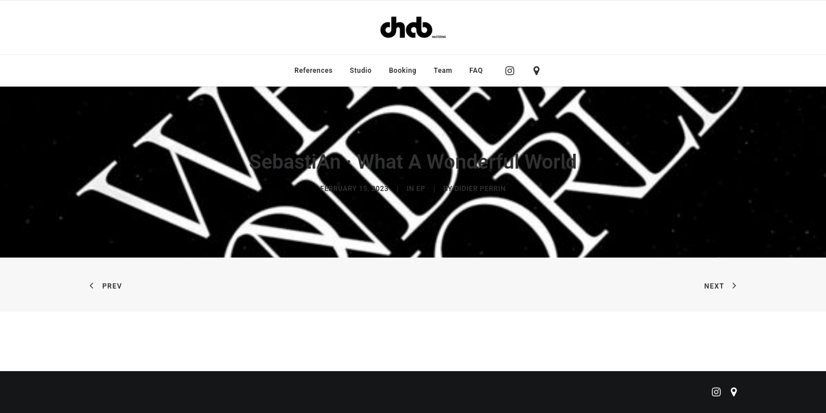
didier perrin (479, 189)
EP (421, 189)
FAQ (476, 71)
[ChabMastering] (413, 27)
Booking (402, 71)
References (313, 71)
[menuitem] (313, 70)
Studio (361, 71)
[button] (512, 70)
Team (443, 71)
